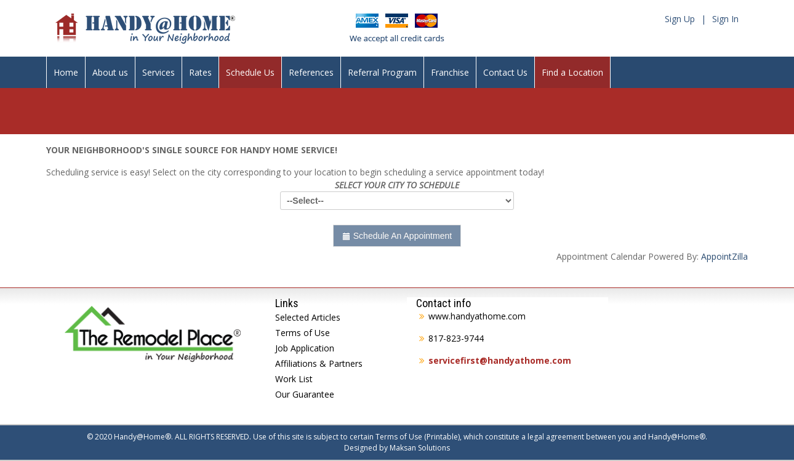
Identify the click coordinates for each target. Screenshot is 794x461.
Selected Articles (307, 317)
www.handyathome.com (477, 316)
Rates (200, 72)
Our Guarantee (304, 394)
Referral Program (382, 72)
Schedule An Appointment (397, 236)
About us (110, 72)
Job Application (304, 348)
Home (66, 72)
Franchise (450, 72)
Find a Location (572, 72)
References (311, 72)
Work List (294, 379)
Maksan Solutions (420, 448)
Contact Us (505, 72)
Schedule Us (250, 72)
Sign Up (680, 19)
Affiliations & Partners (319, 363)
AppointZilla (724, 256)
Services (158, 72)
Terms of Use (302, 333)
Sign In (725, 19)
